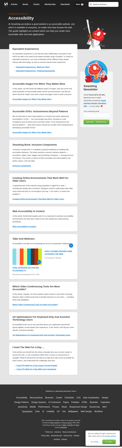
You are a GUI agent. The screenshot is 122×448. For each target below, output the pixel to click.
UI (43, 411)
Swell (77, 425)
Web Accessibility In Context (24, 227)
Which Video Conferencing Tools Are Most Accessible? (35, 305)
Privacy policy (45, 435)
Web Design (86, 411)
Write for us (49, 432)
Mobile (33, 407)
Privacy (55, 407)
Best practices (36, 397)
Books (25, 4)
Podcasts (64, 439)
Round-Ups (95, 407)
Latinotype (63, 427)
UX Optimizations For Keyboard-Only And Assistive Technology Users (41, 335)
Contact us (57, 432)
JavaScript (22, 407)
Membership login (56, 435)
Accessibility (21, 397)
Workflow (98, 411)
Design (105, 397)
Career (59, 397)
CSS (78, 397)
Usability (50, 411)
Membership (50, 4)
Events (36, 4)
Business (49, 397)
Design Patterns (21, 402)
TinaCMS (70, 425)
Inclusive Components (21, 166)
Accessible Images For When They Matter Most (31, 99)
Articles (14, 4)
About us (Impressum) (69, 432)
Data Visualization (91, 397)
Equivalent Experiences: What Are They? (33, 67)
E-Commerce (55, 402)
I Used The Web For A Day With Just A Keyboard (36, 369)
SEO (104, 407)
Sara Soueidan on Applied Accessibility (25, 269)
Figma (66, 402)
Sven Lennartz (67, 422)
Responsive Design (78, 407)
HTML (84, 402)
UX (58, 411)
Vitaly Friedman (55, 422)
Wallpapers (73, 411)
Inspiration (105, 402)
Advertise (76, 435)
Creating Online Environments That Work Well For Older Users (38, 199)
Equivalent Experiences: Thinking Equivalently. (35, 71)
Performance (44, 407)
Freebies (75, 402)
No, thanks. (95, 442)
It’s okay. (109, 442)
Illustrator (94, 402)
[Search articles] (103, 4)
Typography (27, 411)
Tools (37, 411)
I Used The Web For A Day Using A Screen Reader (36, 365)
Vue (64, 411)
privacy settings (110, 436)
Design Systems (38, 402)
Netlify (64, 425)
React (64, 407)
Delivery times (67, 435)
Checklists (69, 397)
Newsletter (65, 4)
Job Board (57, 439)
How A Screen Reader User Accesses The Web (58, 252)
